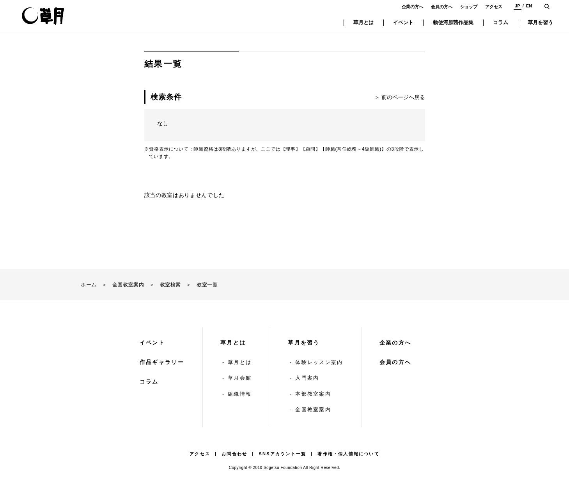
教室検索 (170, 285)
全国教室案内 (128, 285)
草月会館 (240, 378)
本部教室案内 (313, 394)
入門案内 (307, 378)
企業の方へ (412, 6)
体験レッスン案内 (319, 362)
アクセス (493, 6)
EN (529, 6)
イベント (152, 342)
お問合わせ (234, 453)
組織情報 (240, 394)
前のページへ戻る (403, 97)
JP (517, 6)
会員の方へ (441, 6)
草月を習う (304, 342)
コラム (149, 381)
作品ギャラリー (162, 362)
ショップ (468, 6)
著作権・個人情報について (348, 453)
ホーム (89, 285)
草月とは (233, 342)
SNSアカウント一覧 (283, 453)
